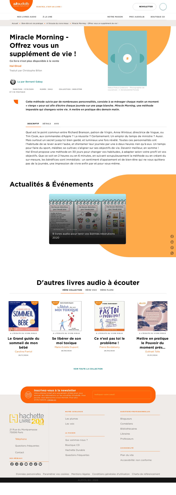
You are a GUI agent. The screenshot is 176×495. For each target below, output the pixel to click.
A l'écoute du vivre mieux (57, 23)
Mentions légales (80, 474)
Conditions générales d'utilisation (111, 474)
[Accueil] (21, 6)
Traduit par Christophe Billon (26, 70)
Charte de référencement (146, 474)
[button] (144, 6)
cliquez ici (51, 400)
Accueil (15, 23)
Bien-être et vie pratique (32, 23)
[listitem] (12, 464)
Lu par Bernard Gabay (30, 81)
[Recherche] (163, 6)
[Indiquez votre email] (118, 395)
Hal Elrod (15, 66)
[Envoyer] (147, 394)
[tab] (12, 16)
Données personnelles (28, 474)
